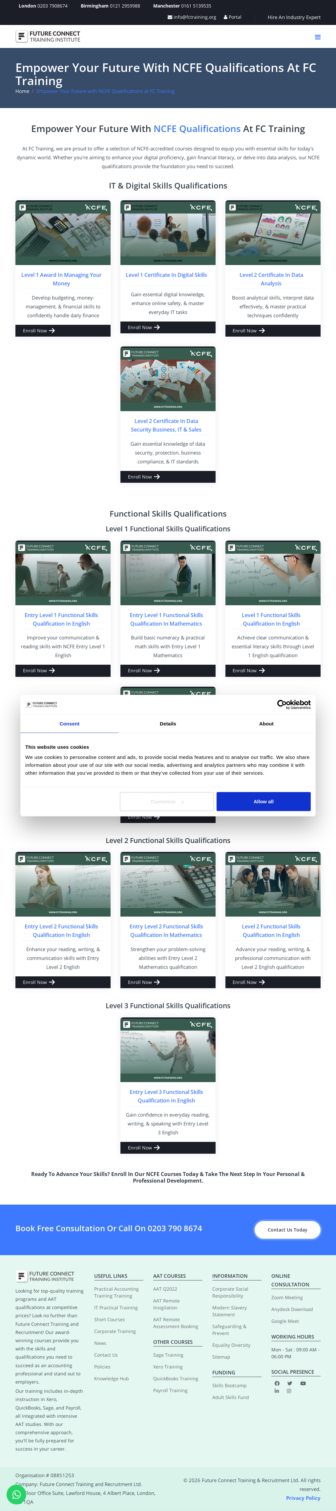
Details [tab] (168, 723)
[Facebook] (277, 1383)
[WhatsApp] (16, 1494)
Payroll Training (170, 1390)
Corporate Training (115, 1331)
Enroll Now (35, 331)
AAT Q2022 (165, 1289)
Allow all (264, 801)
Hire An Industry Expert (294, 17)
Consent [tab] (70, 723)
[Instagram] (289, 1391)
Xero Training (168, 1367)
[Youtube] (303, 1383)
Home (22, 91)
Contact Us (106, 1355)
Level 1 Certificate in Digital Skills (166, 274)
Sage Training (168, 1355)
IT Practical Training (116, 1307)
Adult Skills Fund (230, 1397)
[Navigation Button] (318, 37)
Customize (167, 801)
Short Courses (109, 1319)
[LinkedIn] (277, 1391)
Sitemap (221, 1357)
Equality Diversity (231, 1345)
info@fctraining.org (192, 17)
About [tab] (266, 723)
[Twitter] (289, 1383)
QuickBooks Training (175, 1378)
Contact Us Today (287, 1230)
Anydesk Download (292, 1309)
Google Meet (285, 1321)
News (100, 1343)
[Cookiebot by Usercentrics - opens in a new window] (282, 704)
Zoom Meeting (287, 1297)
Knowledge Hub (111, 1378)
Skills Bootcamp (229, 1385)
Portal (233, 17)
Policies (102, 1367)
